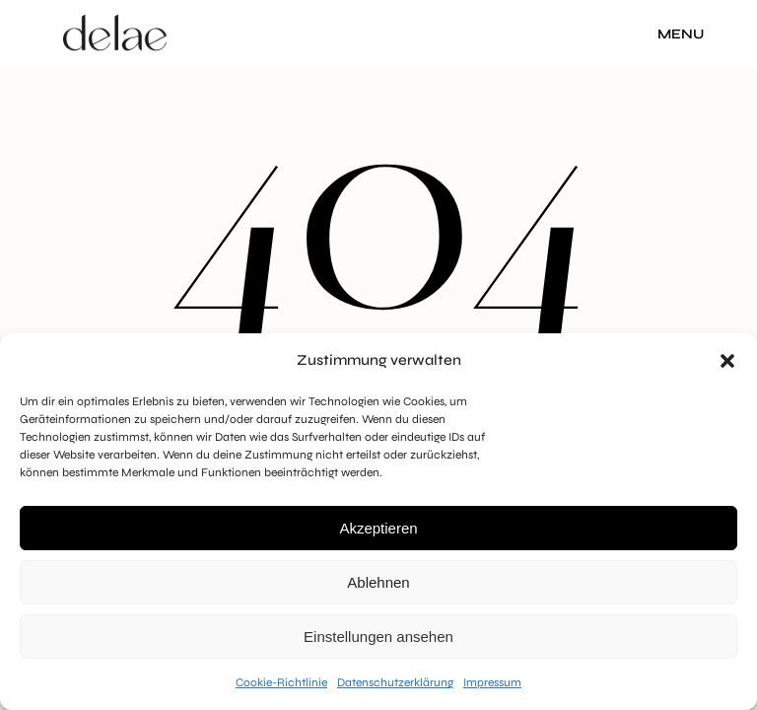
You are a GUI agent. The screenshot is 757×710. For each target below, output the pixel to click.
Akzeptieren (378, 528)
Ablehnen (378, 582)
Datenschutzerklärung (395, 682)
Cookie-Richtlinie (281, 682)
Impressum (492, 682)
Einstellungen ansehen (378, 636)
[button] (727, 361)
